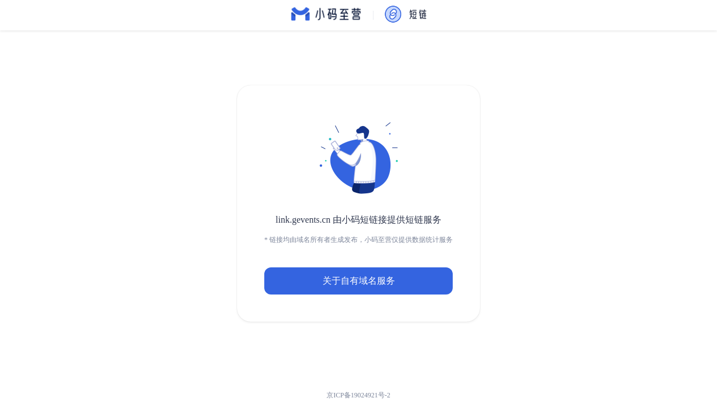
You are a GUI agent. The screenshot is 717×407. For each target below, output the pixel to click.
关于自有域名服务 (359, 280)
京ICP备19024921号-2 (358, 395)
